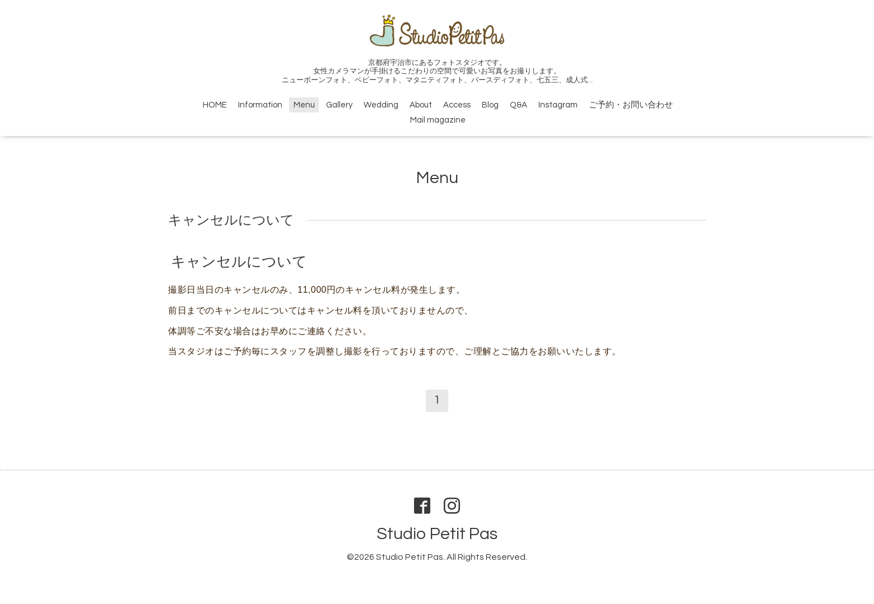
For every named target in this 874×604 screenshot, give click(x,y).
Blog (490, 105)
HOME (215, 105)
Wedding (381, 105)
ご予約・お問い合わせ (631, 105)
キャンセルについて (239, 262)
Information (260, 105)
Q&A (518, 105)
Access (457, 105)
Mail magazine (438, 120)
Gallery (339, 105)
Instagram (558, 105)
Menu (304, 105)
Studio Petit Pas (437, 533)
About (421, 105)
